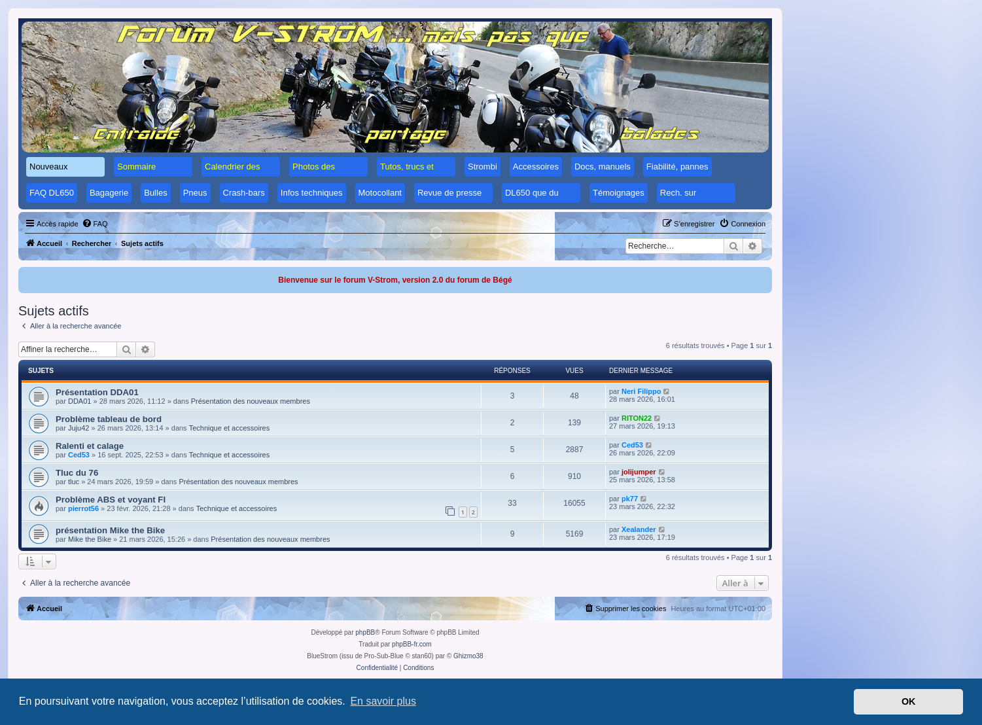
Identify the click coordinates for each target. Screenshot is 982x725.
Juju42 (78, 428)
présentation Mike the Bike (110, 530)
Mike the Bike (89, 539)
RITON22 (637, 418)
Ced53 (79, 455)
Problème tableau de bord (109, 419)
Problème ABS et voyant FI (111, 499)
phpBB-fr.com (412, 644)
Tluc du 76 (77, 473)
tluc (73, 482)
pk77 (630, 499)
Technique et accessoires (229, 428)
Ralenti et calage (90, 446)
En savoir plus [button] (383, 701)
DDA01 (79, 401)
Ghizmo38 (468, 656)
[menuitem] (95, 224)
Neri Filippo (641, 391)
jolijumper (639, 472)
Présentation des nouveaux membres (250, 401)
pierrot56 (83, 508)
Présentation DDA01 (97, 392)
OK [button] (909, 701)
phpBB (365, 632)
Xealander (639, 529)
